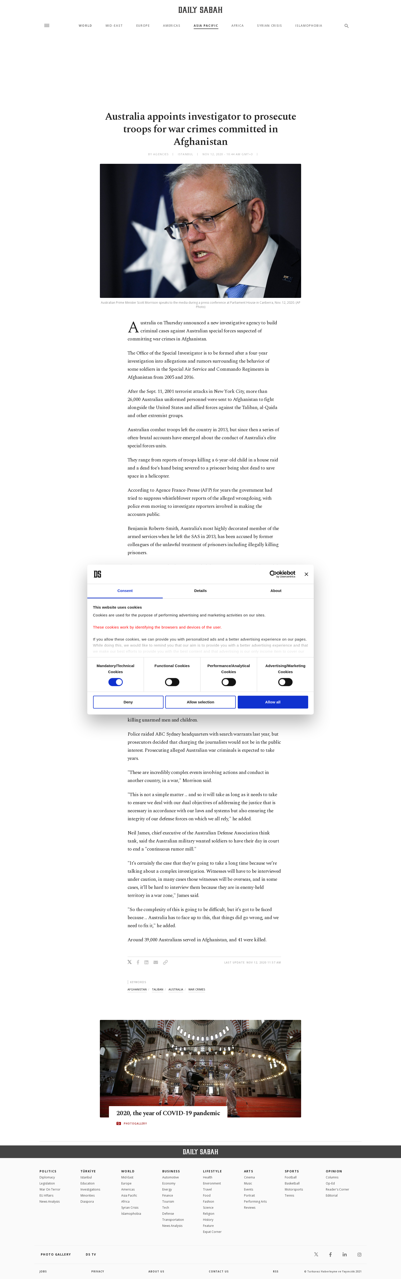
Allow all (272, 702)
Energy (167, 1189)
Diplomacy (47, 1177)
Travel (207, 1189)
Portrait (249, 1195)
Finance (167, 1195)
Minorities (88, 1195)
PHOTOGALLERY (135, 1123)
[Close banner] (306, 574)
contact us (219, 1271)
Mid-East (114, 25)
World (85, 25)
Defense (168, 1213)
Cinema (249, 1177)
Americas (171, 25)
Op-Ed (330, 1183)
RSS (275, 1271)
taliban (157, 989)
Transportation (173, 1220)
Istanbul (86, 1177)
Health (207, 1177)
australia (176, 989)
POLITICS (48, 1171)
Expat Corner (212, 1232)
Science (208, 1207)
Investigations (90, 1189)
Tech (165, 1207)
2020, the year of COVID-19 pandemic (168, 1113)
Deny (128, 702)
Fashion (208, 1201)
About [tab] (276, 591)
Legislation (47, 1183)
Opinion (334, 1171)
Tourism (168, 1201)
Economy (168, 1183)
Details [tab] (200, 591)
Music (248, 1183)
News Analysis (49, 1201)
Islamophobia (308, 25)
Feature (208, 1226)
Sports (292, 1171)
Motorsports (294, 1189)
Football (291, 1177)
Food (207, 1195)
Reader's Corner (337, 1189)
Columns (332, 1177)
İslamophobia (131, 1213)
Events (248, 1189)
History (208, 1220)
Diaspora (87, 1201)
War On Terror (49, 1189)
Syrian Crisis (269, 25)
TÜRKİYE (88, 1171)
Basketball (292, 1183)
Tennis (289, 1195)
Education (88, 1183)
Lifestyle (212, 1171)
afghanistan (137, 989)
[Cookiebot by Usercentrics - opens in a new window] (273, 574)
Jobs (43, 1271)
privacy (97, 1271)
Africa (237, 25)
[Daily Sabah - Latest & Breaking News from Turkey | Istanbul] (200, 10)
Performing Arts (255, 1201)
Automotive (170, 1177)
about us (156, 1271)
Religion (208, 1213)
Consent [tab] (125, 591)
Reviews (249, 1207)
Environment (212, 1183)
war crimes (196, 989)
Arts (248, 1171)
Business (171, 1171)
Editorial (332, 1195)
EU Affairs (46, 1195)
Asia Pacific (206, 25)
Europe (143, 25)
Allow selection (200, 702)
